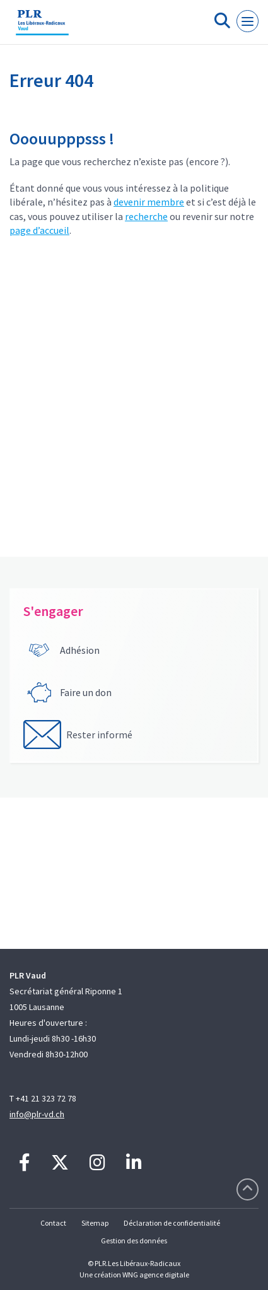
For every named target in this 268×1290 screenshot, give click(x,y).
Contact (53, 1223)
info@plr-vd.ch (36, 1114)
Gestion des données (134, 1240)
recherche (146, 216)
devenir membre (149, 201)
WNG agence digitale (155, 1274)
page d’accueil (39, 230)
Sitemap (94, 1223)
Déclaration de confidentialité (172, 1223)
